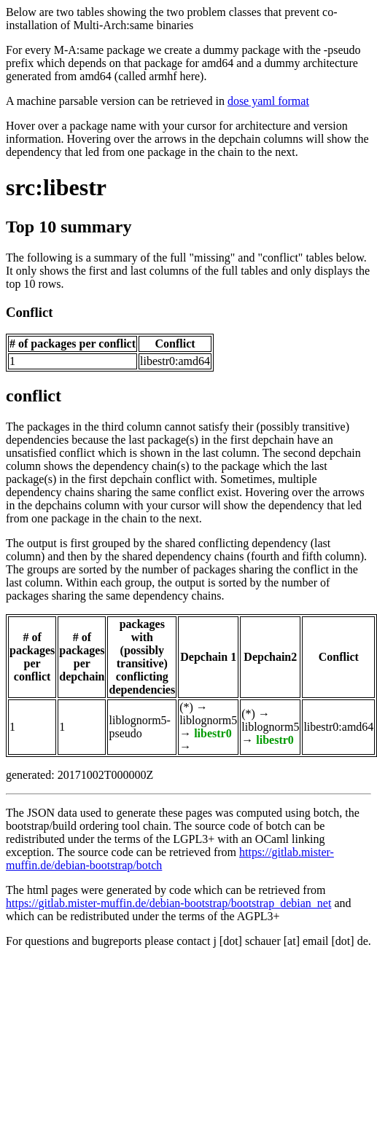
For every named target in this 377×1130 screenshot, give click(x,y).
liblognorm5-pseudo (139, 726)
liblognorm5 (208, 720)
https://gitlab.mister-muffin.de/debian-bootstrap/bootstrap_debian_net (168, 903)
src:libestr (56, 187)
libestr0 (213, 733)
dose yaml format (268, 101)
